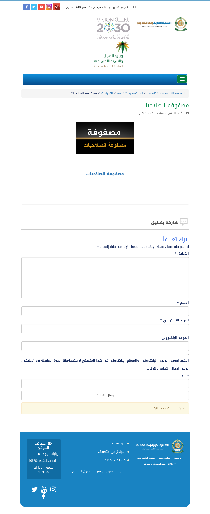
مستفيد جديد (115, 460)
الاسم (183, 303)
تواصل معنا (164, 457)
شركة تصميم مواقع (110, 471)
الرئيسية (178, 457)
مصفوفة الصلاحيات (105, 174)
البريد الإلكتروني (174, 320)
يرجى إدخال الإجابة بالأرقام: (167, 368)
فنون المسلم (81, 471)
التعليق (182, 253)
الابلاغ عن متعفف (112, 451)
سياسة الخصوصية (146, 457)
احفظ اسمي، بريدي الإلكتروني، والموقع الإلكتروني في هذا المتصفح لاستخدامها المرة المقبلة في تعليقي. (105, 360)
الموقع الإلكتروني (175, 338)
